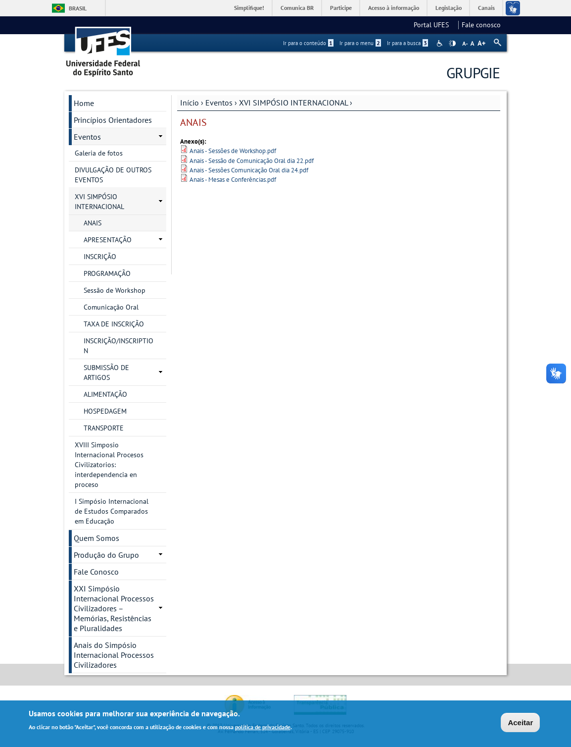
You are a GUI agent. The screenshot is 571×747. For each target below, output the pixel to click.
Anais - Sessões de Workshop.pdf (233, 151)
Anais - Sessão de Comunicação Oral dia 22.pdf (252, 161)
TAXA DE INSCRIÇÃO (114, 324)
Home (84, 103)
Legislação (448, 7)
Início (189, 102)
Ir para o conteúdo (308, 43)
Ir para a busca (407, 43)
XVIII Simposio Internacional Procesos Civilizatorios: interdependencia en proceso (109, 464)
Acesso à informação (393, 7)
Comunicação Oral (111, 307)
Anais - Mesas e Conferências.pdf (233, 179)
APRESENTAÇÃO (108, 239)
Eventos (219, 102)
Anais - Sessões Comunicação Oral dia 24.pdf (249, 170)
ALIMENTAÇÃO (105, 394)
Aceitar (520, 723)
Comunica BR (297, 7)
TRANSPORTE (104, 428)
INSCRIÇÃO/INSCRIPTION (118, 345)
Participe (341, 7)
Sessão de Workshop (114, 290)
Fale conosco (481, 24)
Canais (486, 7)
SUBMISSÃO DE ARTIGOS (106, 372)
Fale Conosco (96, 572)
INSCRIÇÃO (100, 256)
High (452, 43)
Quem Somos (96, 538)
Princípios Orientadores (113, 120)
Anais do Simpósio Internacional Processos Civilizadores (114, 655)
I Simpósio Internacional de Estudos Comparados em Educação (111, 511)
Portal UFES (434, 24)
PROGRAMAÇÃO (107, 273)
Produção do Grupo (106, 555)
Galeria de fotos (99, 153)
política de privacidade (262, 728)
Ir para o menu (360, 43)
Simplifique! (249, 7)
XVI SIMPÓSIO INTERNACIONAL (293, 102)
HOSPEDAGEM (105, 411)
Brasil (78, 8)
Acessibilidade (440, 43)
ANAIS (92, 222)
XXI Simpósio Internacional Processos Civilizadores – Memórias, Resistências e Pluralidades (114, 608)
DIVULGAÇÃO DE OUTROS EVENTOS (113, 174)
